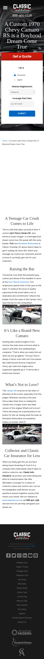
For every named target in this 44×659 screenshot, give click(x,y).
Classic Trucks (22, 567)
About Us (22, 622)
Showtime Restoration (28, 243)
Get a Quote (22, 605)
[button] (5, 7)
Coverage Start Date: (22, 98)
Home (4, 141)
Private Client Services (22, 618)
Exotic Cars (22, 592)
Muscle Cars (22, 601)
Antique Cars (22, 562)
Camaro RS (12, 391)
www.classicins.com (11, 500)
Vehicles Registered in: (22, 86)
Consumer (21, 75)
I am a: (21, 68)
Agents (22, 613)
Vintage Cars (22, 571)
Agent (19, 80)
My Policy (22, 609)
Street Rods (22, 588)
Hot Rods (22, 579)
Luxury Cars (22, 596)
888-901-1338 (22, 15)
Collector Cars (22, 575)
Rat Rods (22, 584)
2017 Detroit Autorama (18, 282)
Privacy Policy (30, 546)
